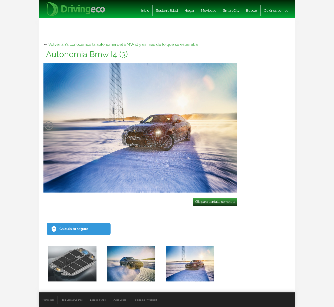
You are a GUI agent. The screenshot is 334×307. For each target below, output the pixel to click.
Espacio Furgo (98, 299)
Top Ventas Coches (72, 299)
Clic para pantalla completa (215, 202)
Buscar (251, 11)
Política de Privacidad (145, 299)
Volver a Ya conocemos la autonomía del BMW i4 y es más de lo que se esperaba (123, 44)
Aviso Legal (120, 299)
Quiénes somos (276, 11)
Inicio (145, 11)
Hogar (189, 11)
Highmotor (48, 299)
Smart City (231, 11)
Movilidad (208, 11)
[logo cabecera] (75, 9)
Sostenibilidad (167, 11)
